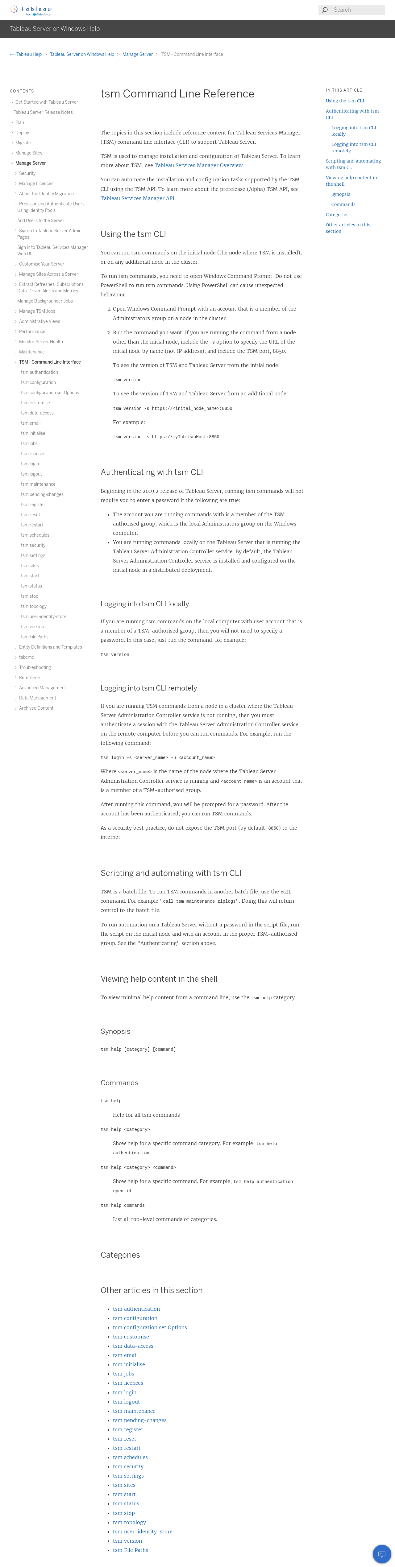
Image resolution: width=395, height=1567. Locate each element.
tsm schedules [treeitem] (35, 535)
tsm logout (126, 1402)
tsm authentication (136, 1309)
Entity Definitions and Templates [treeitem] (49, 647)
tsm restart (127, 1448)
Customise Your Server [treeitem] (40, 264)
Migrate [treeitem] (22, 143)
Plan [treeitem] (19, 122)
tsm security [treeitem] (33, 545)
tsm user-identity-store (143, 1531)
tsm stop (124, 1513)
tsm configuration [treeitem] (38, 382)
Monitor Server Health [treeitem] (40, 341)
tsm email (125, 1355)
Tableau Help (26, 54)
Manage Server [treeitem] (30, 163)
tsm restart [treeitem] (32, 525)
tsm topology (129, 1522)
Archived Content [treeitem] (35, 708)
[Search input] (359, 10)
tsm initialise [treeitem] (33, 433)
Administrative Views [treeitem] (38, 321)
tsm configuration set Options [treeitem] (50, 392)
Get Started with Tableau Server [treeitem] (46, 102)
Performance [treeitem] (31, 331)
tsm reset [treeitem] (30, 515)
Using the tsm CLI (345, 101)
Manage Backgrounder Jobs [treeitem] (45, 301)
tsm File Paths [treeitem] (34, 637)
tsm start (124, 1494)
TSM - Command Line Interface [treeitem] (49, 362)
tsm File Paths (130, 1550)
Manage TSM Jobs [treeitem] (36, 311)
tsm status (126, 1503)
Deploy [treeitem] (21, 132)
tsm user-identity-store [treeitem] (44, 616)
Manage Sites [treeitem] (28, 153)
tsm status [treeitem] (31, 586)
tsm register (128, 1429)
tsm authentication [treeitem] (39, 372)
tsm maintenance (134, 1411)
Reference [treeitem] (28, 677)
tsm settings (128, 1476)
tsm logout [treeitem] (31, 474)
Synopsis (340, 194)
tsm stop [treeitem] (29, 596)
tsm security (128, 1466)
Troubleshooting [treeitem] (34, 667)
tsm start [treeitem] (30, 576)
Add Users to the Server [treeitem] (40, 220)
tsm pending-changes (140, 1420)
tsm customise (131, 1337)
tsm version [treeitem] (32, 626)
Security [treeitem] (26, 173)
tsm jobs (123, 1374)
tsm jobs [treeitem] (29, 443)
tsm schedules (130, 1457)
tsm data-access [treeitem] (37, 413)
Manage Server (138, 54)
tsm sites (124, 1485)
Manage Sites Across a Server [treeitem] (47, 274)
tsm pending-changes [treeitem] (42, 494)
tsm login (124, 1392)
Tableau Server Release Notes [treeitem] (43, 112)
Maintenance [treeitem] (31, 352)
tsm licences (128, 1383)
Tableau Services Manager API (137, 198)
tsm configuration (135, 1318)
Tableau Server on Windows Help (82, 54)
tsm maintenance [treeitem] (38, 484)
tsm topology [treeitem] (34, 606)
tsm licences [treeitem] (33, 453)
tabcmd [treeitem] (25, 657)
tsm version (127, 1541)
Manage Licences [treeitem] (35, 183)
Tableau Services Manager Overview (199, 165)
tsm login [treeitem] (30, 464)
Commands (343, 204)
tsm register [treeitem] (33, 504)
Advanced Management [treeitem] (41, 688)
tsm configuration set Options (150, 1327)
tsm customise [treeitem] (35, 403)
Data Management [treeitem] (36, 698)
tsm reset (124, 1439)
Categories (337, 214)
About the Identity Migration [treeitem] (45, 193)
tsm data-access (133, 1346)
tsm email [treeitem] (30, 423)
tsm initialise (129, 1364)
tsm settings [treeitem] (33, 555)
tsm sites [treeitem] (30, 565)
